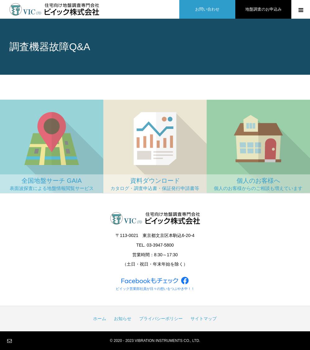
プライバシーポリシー (161, 318)
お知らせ (122, 318)
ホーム (99, 318)
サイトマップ (203, 318)
